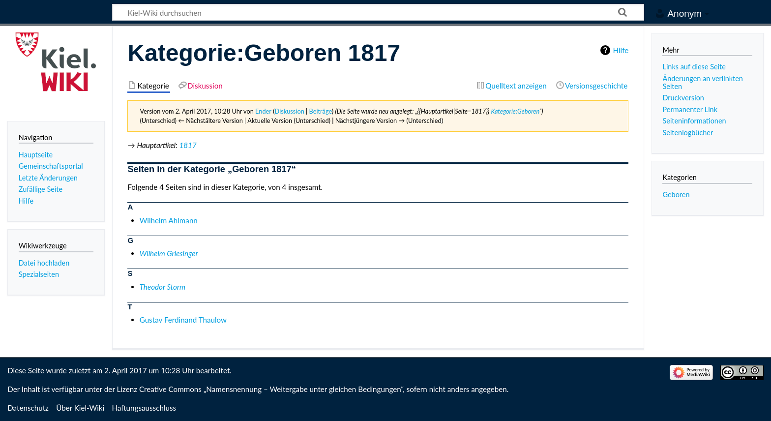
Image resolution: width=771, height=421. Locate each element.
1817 (187, 145)
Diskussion (289, 111)
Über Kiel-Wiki (80, 407)
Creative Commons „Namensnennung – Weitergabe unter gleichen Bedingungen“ (271, 389)
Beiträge (320, 111)
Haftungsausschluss (144, 407)
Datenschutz (28, 407)
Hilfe (620, 50)
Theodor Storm (162, 286)
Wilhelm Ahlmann (169, 220)
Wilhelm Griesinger (169, 253)
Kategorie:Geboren (515, 111)
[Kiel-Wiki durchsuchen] (378, 12)
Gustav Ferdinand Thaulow (183, 319)
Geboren (675, 194)
